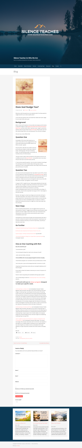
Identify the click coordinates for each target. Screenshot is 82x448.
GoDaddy (18, 445)
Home (15, 66)
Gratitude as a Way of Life (20, 423)
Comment (17, 353)
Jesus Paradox (34, 129)
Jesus (28, 338)
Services (34, 66)
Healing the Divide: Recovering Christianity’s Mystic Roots (27, 228)
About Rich (20, 66)
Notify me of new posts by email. (22, 393)
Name (17, 370)
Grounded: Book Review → (44, 343)
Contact (57, 66)
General (20, 337)
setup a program (35, 282)
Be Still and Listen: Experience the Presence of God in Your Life (28, 230)
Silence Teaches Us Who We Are (26, 58)
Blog (53, 66)
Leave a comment (33, 110)
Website (17, 381)
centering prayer (22, 338)
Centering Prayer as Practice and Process (24, 307)
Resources (48, 66)
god (26, 338)
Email (16, 376)
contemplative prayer (39, 174)
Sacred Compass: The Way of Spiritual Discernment (26, 233)
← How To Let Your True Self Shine (20, 343)
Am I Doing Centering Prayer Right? (40, 423)
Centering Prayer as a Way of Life (22, 289)
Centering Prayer (41, 66)
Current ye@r (18, 399)
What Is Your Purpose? (55, 423)
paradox (31, 338)
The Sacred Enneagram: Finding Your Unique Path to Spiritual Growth (29, 236)
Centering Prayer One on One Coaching (37, 277)
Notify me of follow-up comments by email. (24, 388)
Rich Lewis (26, 110)
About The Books (27, 66)
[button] (61, 66)
